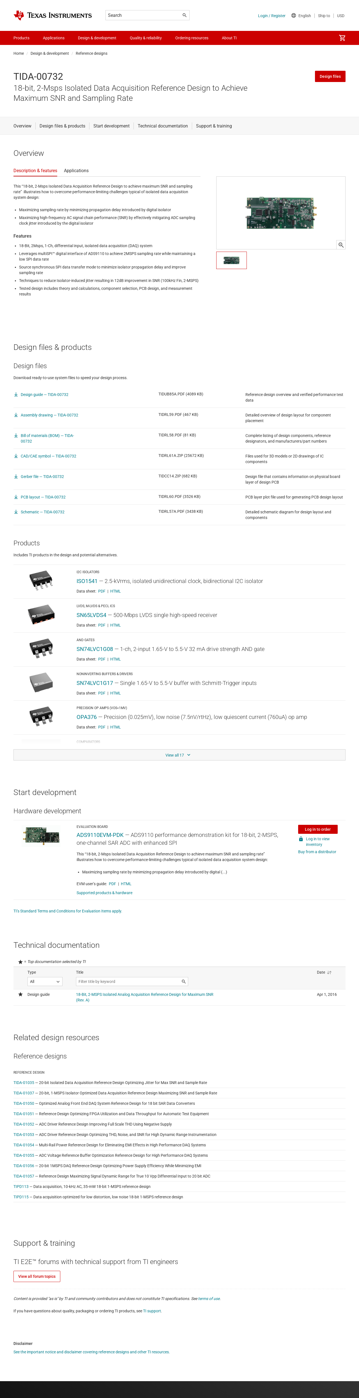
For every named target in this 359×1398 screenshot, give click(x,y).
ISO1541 (87, 581)
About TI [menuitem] (229, 38)
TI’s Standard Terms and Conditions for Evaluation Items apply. (67, 911)
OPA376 (87, 717)
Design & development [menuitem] (97, 38)
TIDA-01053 (23, 1134)
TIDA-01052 (23, 1124)
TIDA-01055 (23, 1155)
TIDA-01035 (23, 1082)
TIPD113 (21, 1186)
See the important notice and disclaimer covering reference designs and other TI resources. (91, 1352)
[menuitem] (342, 38)
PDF (101, 591)
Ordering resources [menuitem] (191, 38)
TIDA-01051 (23, 1114)
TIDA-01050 (23, 1103)
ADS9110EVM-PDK (100, 835)
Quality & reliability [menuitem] (146, 38)
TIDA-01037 (23, 1093)
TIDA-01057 (23, 1176)
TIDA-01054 (23, 1145)
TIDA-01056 (23, 1166)
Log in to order (318, 829)
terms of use (209, 1298)
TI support (152, 1311)
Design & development (50, 53)
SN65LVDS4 (91, 615)
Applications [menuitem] (54, 38)
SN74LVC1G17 (95, 683)
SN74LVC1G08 (95, 649)
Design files (330, 76)
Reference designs (91, 53)
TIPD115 (21, 1197)
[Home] (52, 15)
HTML (115, 591)
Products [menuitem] (21, 38)
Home (18, 53)
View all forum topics (37, 1276)
